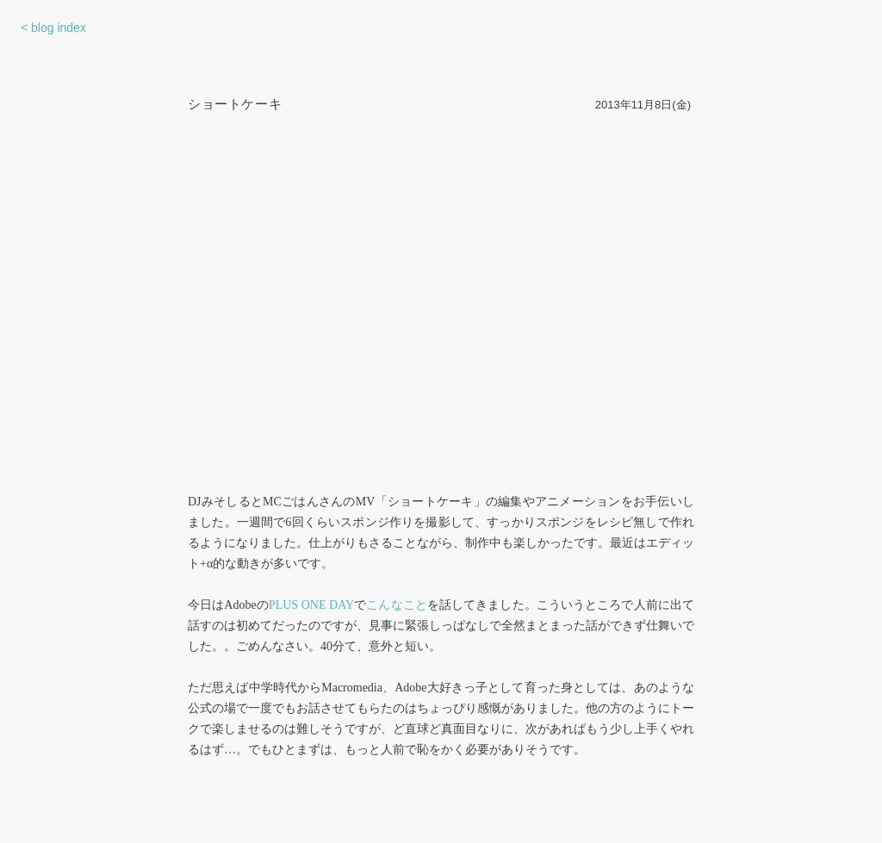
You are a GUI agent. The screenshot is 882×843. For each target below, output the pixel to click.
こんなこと (396, 604)
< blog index (53, 27)
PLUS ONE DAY (311, 604)
